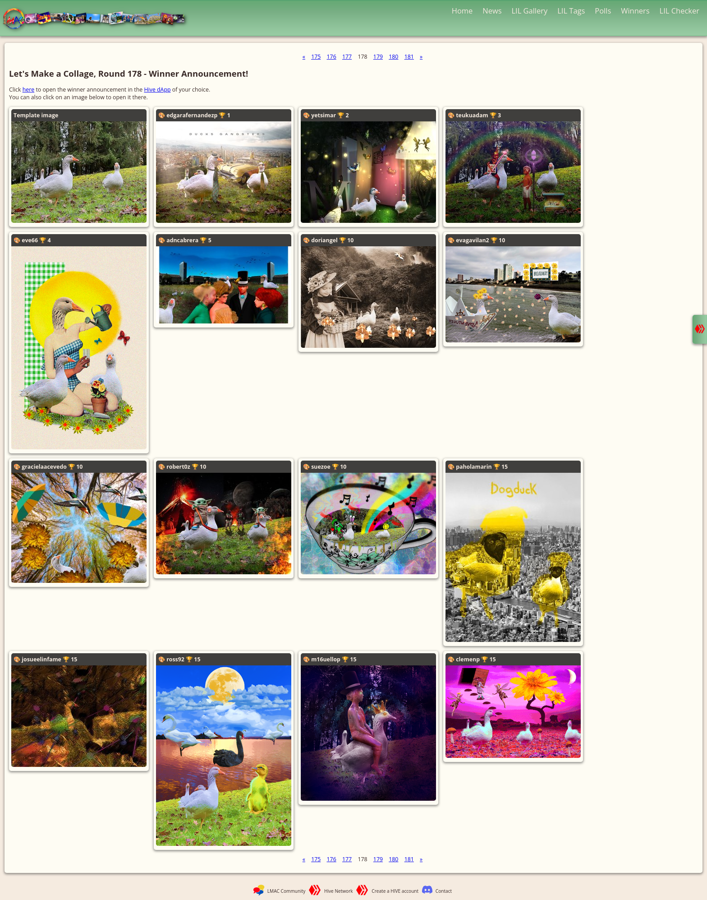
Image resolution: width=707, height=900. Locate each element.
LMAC (98, 19)
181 (409, 56)
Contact (444, 891)
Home (462, 10)
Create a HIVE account (395, 891)
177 (347, 56)
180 (393, 56)
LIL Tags (571, 10)
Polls (603, 10)
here (29, 89)
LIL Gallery (529, 10)
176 (331, 56)
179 (378, 56)
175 (316, 56)
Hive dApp (157, 89)
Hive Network (338, 891)
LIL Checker (679, 10)
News (491, 10)
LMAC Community (286, 891)
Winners (635, 10)
